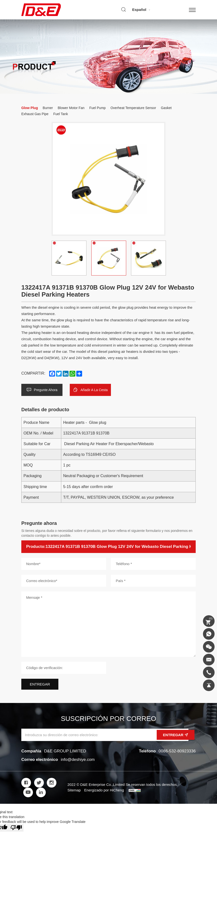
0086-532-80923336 (177, 751)
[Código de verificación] (63, 668)
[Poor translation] (16, 828)
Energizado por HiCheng (104, 790)
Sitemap (74, 790)
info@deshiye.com (78, 759)
